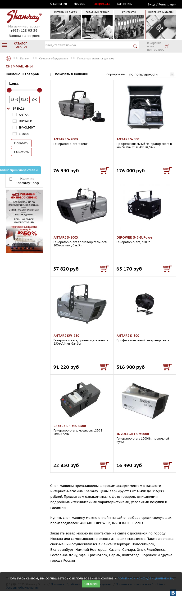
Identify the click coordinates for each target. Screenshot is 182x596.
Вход (151, 4)
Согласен (91, 584)
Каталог (8, 58)
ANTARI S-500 (128, 139)
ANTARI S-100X (66, 237)
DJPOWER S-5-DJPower (135, 237)
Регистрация (167, 4)
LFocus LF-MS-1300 (70, 426)
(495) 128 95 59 (24, 30)
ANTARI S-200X (66, 139)
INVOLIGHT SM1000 (133, 434)
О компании (58, 3)
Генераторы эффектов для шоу (95, 58)
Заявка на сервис (24, 35)
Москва (27, 4)
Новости (80, 3)
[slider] (9, 90)
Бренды (19, 108)
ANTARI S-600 (128, 336)
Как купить (124, 3)
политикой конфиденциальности (145, 578)
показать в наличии (71, 74)
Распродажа (101, 3)
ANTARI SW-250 (66, 336)
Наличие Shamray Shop (27, 181)
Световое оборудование (53, 58)
